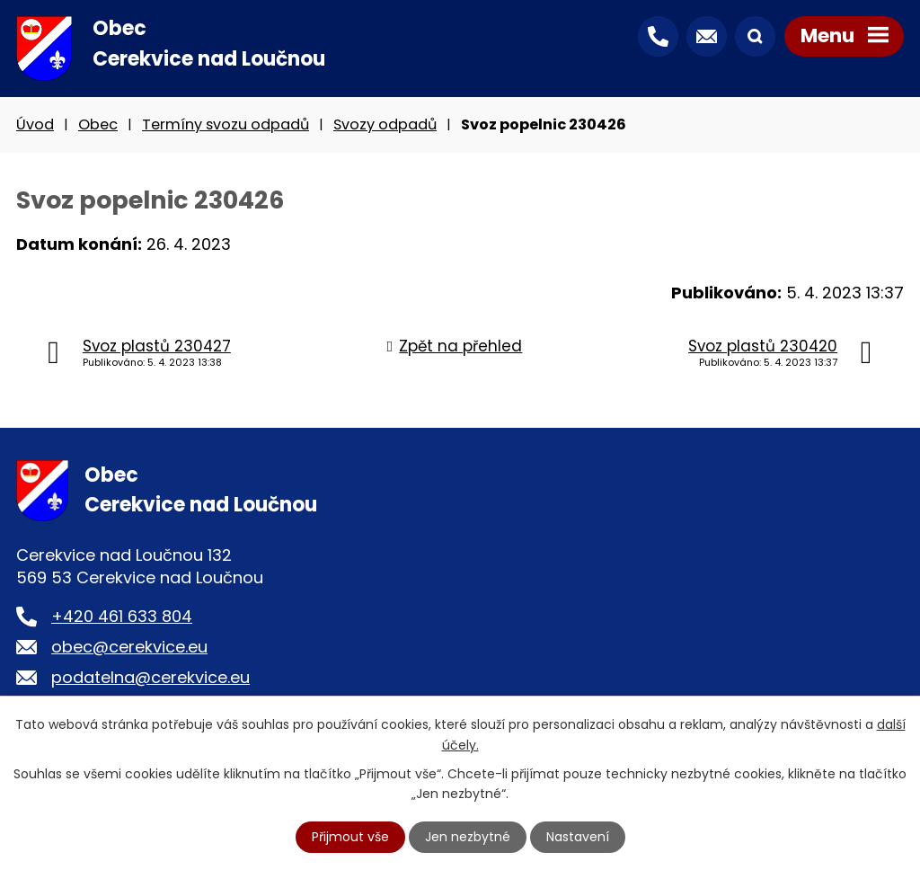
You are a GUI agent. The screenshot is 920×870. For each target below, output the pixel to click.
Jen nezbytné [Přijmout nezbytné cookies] (467, 837)
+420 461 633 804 (121, 616)
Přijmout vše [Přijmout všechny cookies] (350, 837)
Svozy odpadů (385, 124)
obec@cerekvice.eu (129, 646)
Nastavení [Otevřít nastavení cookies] (577, 837)
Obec (98, 124)
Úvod (35, 124)
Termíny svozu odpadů (225, 124)
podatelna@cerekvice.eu (150, 677)
